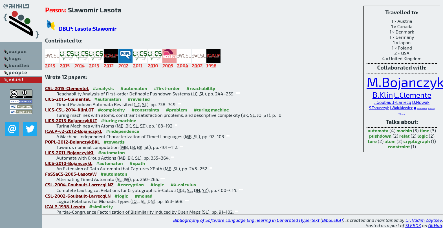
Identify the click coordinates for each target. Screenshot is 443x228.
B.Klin (383, 94)
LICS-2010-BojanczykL (68, 163)
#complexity (111, 109)
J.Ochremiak (422, 108)
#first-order (167, 88)
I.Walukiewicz (401, 108)
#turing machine (211, 109)
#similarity (101, 206)
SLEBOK (413, 225)
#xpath (137, 163)
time (424, 130)
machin (404, 130)
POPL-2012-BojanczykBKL (72, 141)
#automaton (133, 88)
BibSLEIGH (332, 220)
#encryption (130, 184)
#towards (114, 141)
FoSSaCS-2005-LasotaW (71, 173)
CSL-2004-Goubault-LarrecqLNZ (79, 184)
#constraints (145, 109)
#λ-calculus (183, 184)
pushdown (380, 135)
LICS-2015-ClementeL (68, 99)
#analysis (103, 88)
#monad (143, 195)
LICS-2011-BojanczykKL (69, 152)
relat (404, 135)
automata (378, 130)
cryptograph (417, 141)
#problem (176, 109)
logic (422, 135)
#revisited (138, 99)
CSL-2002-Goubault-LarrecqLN (78, 195)
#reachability (200, 88)
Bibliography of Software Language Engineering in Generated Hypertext (246, 220)
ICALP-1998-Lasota (65, 206)
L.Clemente (412, 94)
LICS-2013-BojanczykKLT (71, 120)
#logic (157, 184)
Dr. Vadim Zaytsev (423, 220)
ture (372, 141)
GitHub (435, 225)
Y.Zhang (401, 114)
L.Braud (431, 108)
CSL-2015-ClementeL (67, 88)
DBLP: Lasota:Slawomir (87, 28)
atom (390, 141)
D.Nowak (420, 102)
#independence (122, 131)
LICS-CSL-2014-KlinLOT (69, 109)
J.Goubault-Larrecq (392, 102)
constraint (399, 146)
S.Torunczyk (379, 108)
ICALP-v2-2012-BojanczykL (73, 131)
